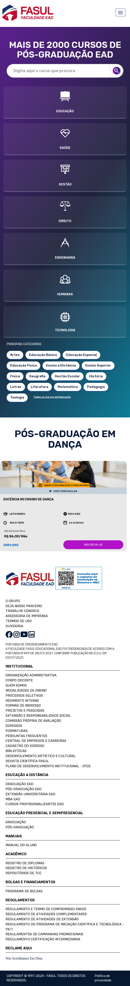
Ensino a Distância (61, 365)
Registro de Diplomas (25, 863)
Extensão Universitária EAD (30, 794)
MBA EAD (13, 799)
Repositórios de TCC (24, 873)
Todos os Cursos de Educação (52, 397)
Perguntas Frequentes (26, 736)
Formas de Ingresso (23, 705)
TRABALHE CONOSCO (22, 611)
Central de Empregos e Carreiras (36, 741)
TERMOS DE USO (19, 621)
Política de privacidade (103, 978)
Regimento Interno (22, 701)
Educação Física (23, 365)
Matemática (68, 387)
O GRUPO (13, 601)
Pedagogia (96, 387)
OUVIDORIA (14, 626)
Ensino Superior (98, 365)
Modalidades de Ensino (26, 690)
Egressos (14, 726)
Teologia (17, 397)
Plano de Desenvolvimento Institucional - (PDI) (48, 766)
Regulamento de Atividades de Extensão (42, 919)
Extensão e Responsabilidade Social (38, 716)
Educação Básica (43, 355)
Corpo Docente (19, 680)
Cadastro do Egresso (25, 746)
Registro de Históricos (26, 868)
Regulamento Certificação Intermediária (43, 939)
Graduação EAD (19, 784)
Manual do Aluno (21, 845)
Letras (15, 387)
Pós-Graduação (20, 827)
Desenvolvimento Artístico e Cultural (41, 756)
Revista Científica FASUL (27, 761)
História (96, 376)
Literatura (39, 387)
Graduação (16, 822)
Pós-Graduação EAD (23, 789)
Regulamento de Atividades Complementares (46, 914)
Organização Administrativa (31, 675)
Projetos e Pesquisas (25, 711)
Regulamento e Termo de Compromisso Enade (46, 909)
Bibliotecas (16, 751)
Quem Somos (16, 685)
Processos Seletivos (24, 696)
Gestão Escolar (67, 376)
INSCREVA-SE (93, 544)
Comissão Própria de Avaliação (33, 721)
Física (15, 376)
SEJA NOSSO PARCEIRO (24, 606)
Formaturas (17, 731)
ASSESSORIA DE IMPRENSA (27, 616)
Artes (15, 355)
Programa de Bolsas (24, 891)
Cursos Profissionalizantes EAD (35, 804)
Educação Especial (81, 355)
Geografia (37, 376)
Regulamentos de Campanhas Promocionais (44, 934)
